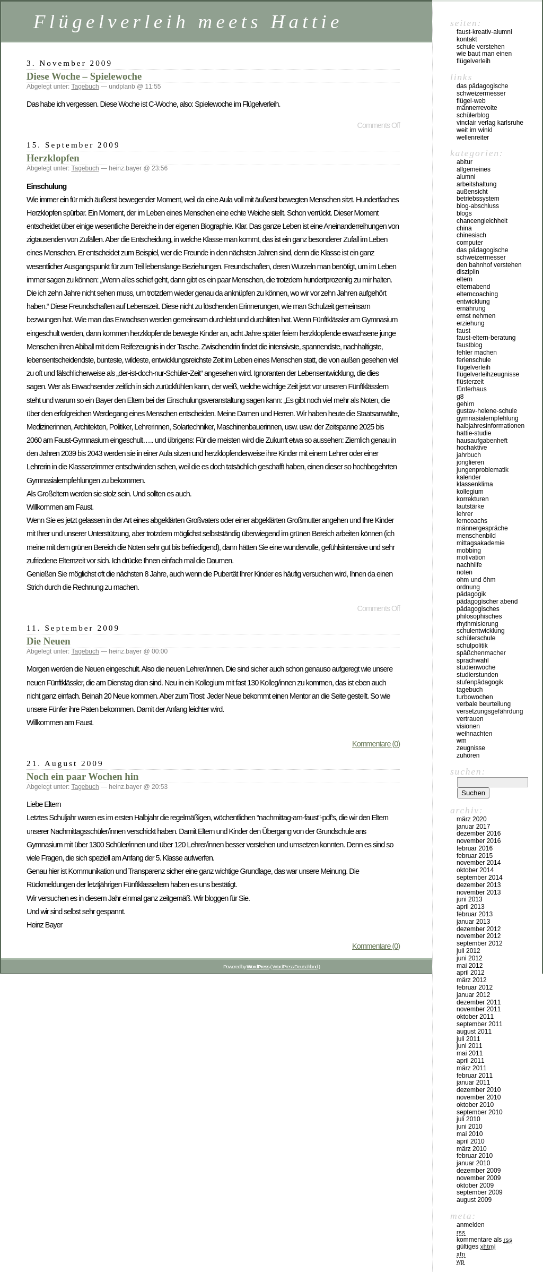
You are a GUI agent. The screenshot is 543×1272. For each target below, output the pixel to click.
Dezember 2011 (479, 1002)
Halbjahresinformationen (490, 425)
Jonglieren (470, 462)
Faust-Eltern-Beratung (486, 337)
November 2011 (479, 1009)
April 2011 (471, 1060)
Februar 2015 (475, 856)
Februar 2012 (475, 987)
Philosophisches (479, 616)
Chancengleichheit (482, 221)
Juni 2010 (470, 1126)
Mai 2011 (470, 1053)
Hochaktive (472, 447)
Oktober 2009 (475, 1185)
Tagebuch (85, 86)
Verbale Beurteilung (484, 704)
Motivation (471, 557)
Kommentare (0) (376, 744)
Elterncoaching (477, 294)
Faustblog (470, 345)
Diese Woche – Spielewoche (84, 76)
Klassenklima (475, 484)
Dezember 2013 (479, 885)
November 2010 (479, 1097)
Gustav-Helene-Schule (487, 411)
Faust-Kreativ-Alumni (484, 32)
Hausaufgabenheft (482, 440)
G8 (460, 396)
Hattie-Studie (474, 433)
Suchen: (468, 771)
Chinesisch (471, 235)
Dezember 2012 (479, 929)
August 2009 (474, 1200)
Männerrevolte (477, 107)
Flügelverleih (474, 367)
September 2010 (480, 1112)
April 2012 (471, 972)
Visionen (468, 726)
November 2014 (479, 862)
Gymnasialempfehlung (488, 418)
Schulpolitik (472, 645)
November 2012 (479, 936)
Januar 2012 (473, 995)
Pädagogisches (478, 609)
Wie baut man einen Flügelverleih (484, 57)
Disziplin (468, 272)
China (464, 228)
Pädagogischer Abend (487, 601)
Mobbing (469, 550)
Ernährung (471, 308)
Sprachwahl (473, 660)
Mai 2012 (470, 965)
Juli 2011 (468, 1039)
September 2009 (480, 1192)
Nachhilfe (469, 565)
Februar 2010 (475, 1155)
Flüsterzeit (470, 381)
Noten (464, 572)
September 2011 (480, 1024)
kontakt (467, 39)
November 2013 (479, 892)
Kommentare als (484, 1239)
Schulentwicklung (481, 630)
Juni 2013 (470, 899)
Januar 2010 (473, 1163)
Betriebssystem (478, 198)
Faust (463, 330)
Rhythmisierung (477, 624)
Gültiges (476, 1246)
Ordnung (468, 587)
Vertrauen (470, 719)
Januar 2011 (473, 1082)
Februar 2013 (475, 914)
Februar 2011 (475, 1075)
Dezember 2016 (479, 833)
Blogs (464, 213)
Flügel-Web (471, 101)
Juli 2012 (468, 951)
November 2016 (479, 841)
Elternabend (473, 286)
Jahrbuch (469, 455)
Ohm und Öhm (476, 579)
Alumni (466, 177)
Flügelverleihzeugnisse (488, 374)
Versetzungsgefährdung (490, 711)
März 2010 (472, 1149)
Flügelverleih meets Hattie (188, 21)
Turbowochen (475, 697)
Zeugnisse (471, 748)
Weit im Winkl (474, 130)
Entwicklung (473, 301)
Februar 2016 (475, 848)
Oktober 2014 (475, 870)
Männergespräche (482, 528)
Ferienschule (474, 360)
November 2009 (479, 1178)
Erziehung (471, 323)
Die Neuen (49, 641)
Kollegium (470, 491)
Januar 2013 (473, 921)
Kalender (469, 477)
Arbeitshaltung (476, 184)
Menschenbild (476, 535)
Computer (470, 242)
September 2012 (480, 943)
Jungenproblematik (483, 470)
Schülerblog (473, 115)
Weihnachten (474, 733)
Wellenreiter (473, 137)
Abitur (464, 162)
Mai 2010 (470, 1134)
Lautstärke (470, 506)
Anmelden (471, 1224)
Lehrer (465, 514)
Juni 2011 (470, 1046)
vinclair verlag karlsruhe (490, 122)
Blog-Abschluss (478, 206)
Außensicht (472, 191)
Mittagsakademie (481, 543)
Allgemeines (474, 169)
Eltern (464, 279)
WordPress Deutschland (295, 966)
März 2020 (472, 819)
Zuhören (468, 755)
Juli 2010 (468, 1119)
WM (462, 740)
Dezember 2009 (479, 1170)
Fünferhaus (472, 389)
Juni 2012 (470, 958)
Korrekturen (473, 499)
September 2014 (480, 877)
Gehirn (465, 404)
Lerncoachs (472, 521)
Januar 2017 (473, 826)
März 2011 (472, 1068)
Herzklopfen (53, 158)
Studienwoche (476, 667)
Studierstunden (477, 674)
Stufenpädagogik (480, 682)
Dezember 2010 (479, 1090)
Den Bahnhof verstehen (489, 265)
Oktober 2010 (475, 1104)
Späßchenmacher (481, 653)
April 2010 (471, 1141)
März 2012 (472, 980)
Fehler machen (477, 352)
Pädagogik (471, 594)
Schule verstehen (481, 46)
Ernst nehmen (476, 316)
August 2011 (474, 1031)
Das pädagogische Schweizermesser (482, 89)
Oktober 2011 (475, 1016)
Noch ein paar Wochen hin (82, 776)
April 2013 (471, 906)
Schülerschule (476, 638)
